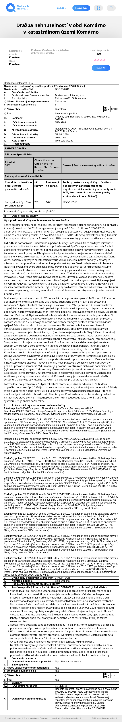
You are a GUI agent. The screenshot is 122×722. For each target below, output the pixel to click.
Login (98, 9)
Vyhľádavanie (111, 9)
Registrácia (81, 8)
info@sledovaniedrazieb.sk (69, 718)
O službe (61, 8)
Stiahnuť (101, 67)
